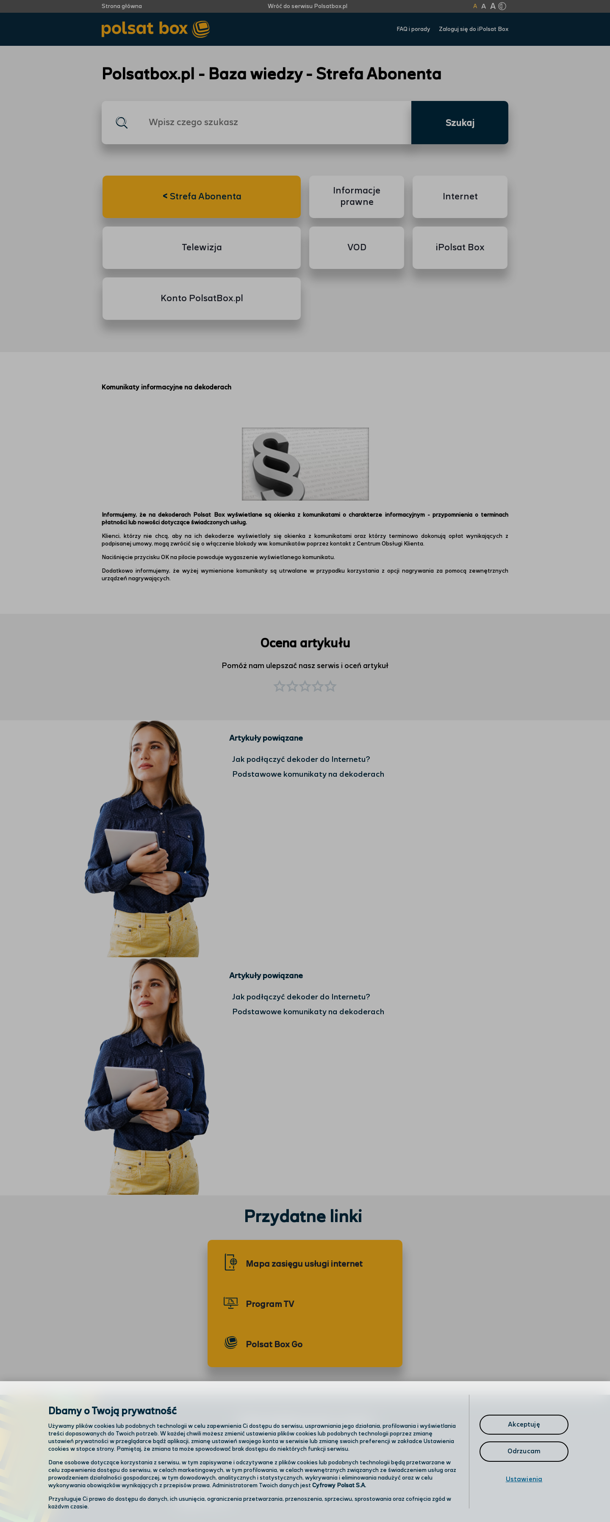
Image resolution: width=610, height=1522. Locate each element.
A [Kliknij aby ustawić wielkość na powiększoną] (483, 6)
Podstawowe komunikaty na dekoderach (308, 774)
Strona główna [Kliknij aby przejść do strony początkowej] (122, 6)
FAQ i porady (413, 29)
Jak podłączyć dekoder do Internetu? (301, 759)
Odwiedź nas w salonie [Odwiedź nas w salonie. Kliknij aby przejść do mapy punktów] (227, 1476)
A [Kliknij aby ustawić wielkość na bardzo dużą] (493, 6)
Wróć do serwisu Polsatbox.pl (307, 6)
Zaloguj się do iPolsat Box (473, 29)
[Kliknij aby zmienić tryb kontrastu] (502, 6)
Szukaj (460, 123)
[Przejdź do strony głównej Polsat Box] (156, 29)
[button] (330, 687)
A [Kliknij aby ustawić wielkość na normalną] (475, 6)
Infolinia (341, 1477)
